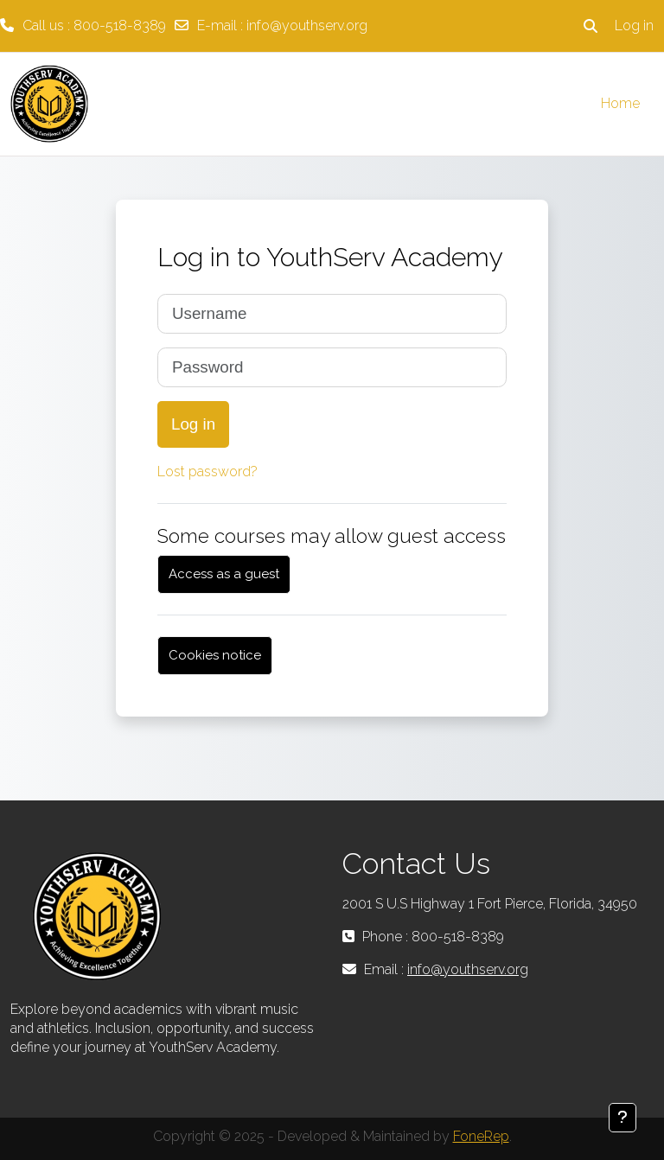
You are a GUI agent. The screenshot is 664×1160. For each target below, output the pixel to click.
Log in (634, 25)
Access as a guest (224, 574)
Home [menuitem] (620, 103)
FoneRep (481, 1136)
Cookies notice (215, 655)
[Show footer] (622, 1117)
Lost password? (207, 471)
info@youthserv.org (306, 25)
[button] (590, 26)
